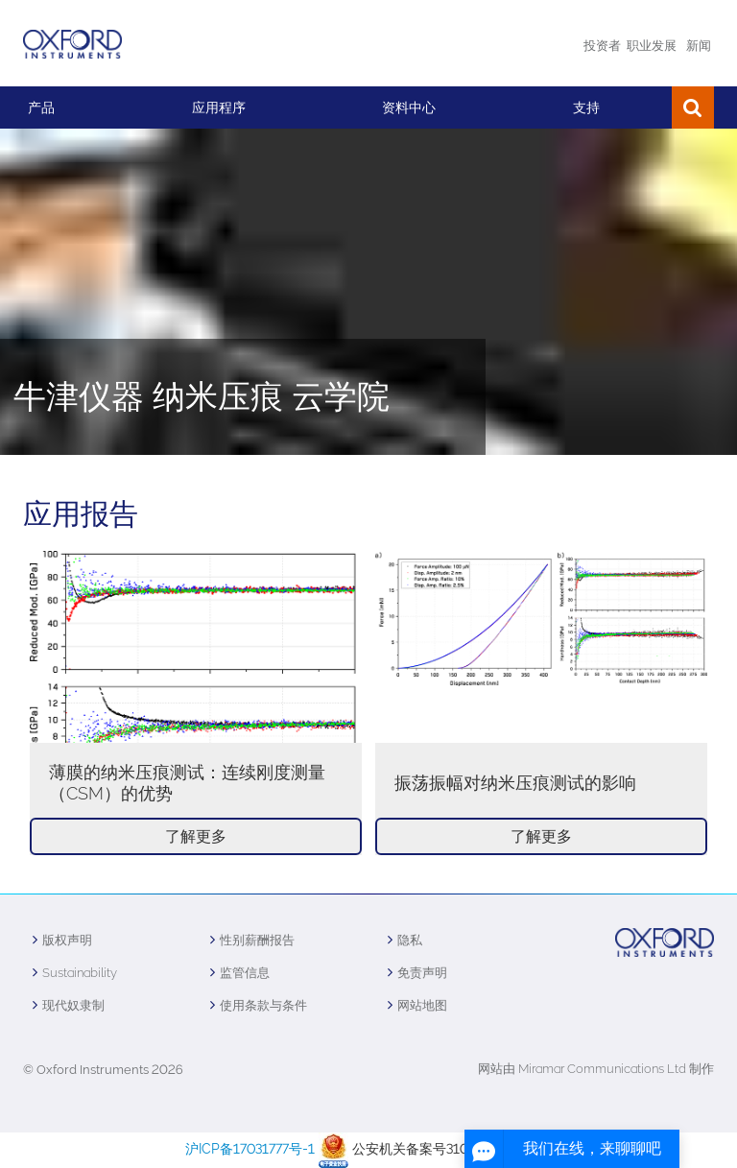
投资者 (602, 45)
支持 (586, 107)
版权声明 (67, 940)
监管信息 (245, 972)
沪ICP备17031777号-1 (250, 1148)
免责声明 (422, 972)
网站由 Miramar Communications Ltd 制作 (596, 1068)
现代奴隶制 (73, 1005)
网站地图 (422, 1005)
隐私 (409, 940)
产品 (41, 107)
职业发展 (652, 45)
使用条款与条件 (263, 1005)
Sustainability (79, 972)
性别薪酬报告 (257, 940)
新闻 (698, 45)
